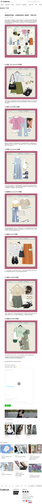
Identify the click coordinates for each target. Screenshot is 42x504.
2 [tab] (19, 439)
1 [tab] (17, 439)
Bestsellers (24, 4)
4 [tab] (22, 439)
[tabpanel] (10, 431)
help (25, 485)
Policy (13, 485)
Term (9, 485)
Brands (2, 4)
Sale (36, 4)
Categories (8, 4)
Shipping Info (17, 485)
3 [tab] (21, 439)
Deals (13, 4)
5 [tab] (24, 439)
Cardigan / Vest (7, 436)
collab (22, 485)
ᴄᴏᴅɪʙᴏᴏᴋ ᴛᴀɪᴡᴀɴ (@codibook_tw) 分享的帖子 (19, 402)
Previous (3, 431)
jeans (27, 436)
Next (38, 431)
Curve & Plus (31, 4)
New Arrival (18, 4)
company (29, 485)
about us (2, 485)
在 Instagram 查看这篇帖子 (10, 386)
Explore (40, 4)
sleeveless (17, 436)
